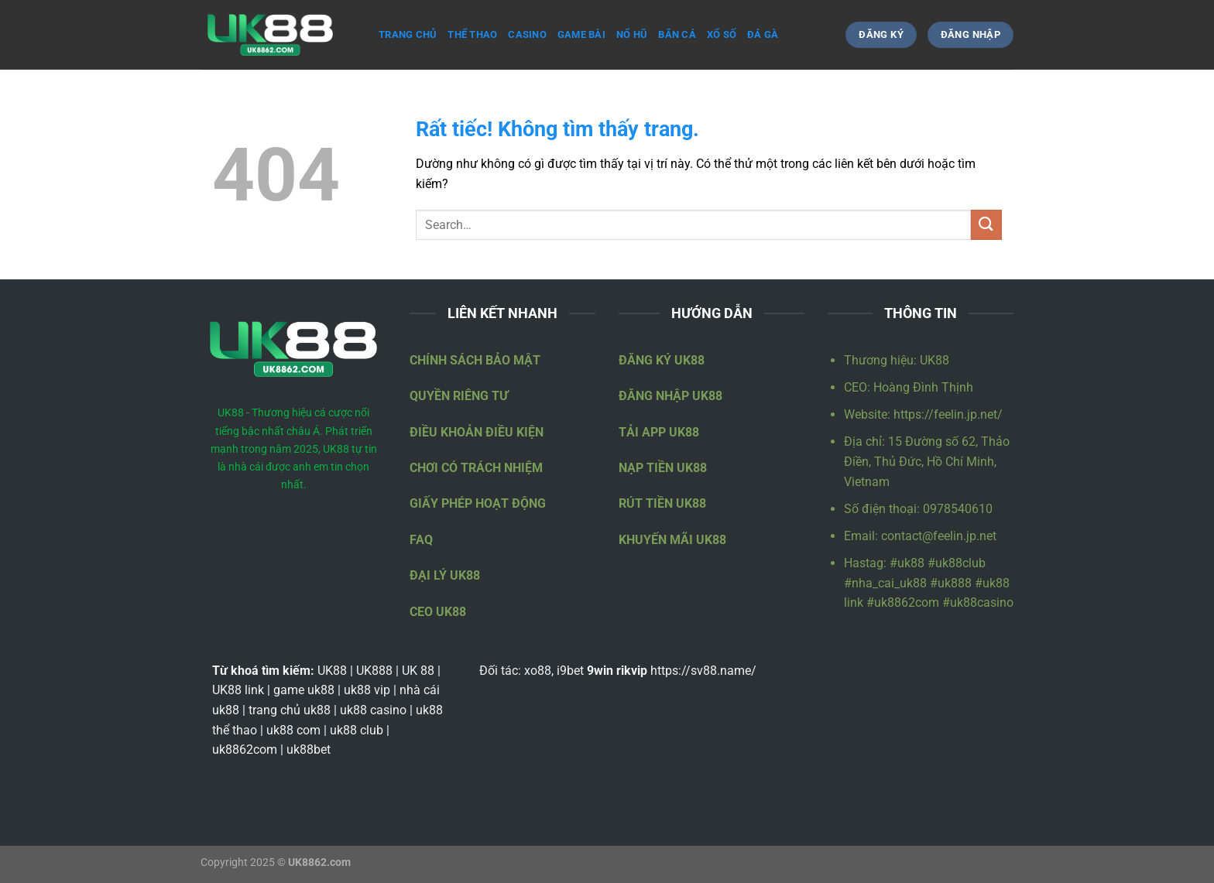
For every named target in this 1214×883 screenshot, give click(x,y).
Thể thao (472, 34)
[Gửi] (986, 225)
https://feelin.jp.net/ (948, 414)
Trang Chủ (408, 34)
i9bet (570, 670)
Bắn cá (677, 34)
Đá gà (762, 34)
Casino (527, 34)
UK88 (934, 360)
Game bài (581, 34)
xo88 (537, 670)
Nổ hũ (631, 34)
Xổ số (721, 34)
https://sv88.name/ (703, 670)
